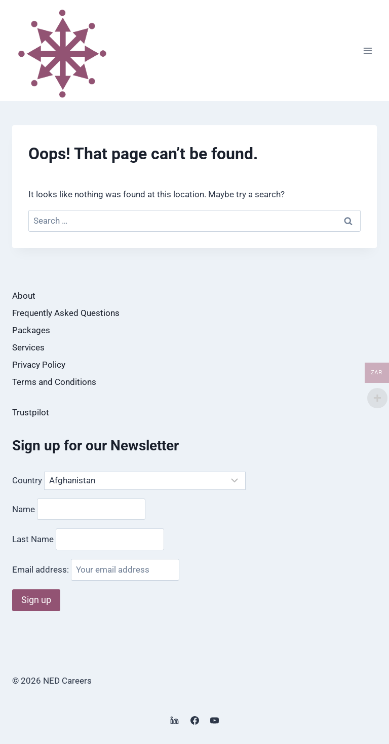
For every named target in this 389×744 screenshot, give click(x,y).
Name (23, 509)
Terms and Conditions (54, 382)
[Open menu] (367, 50)
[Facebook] (194, 720)
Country (27, 480)
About (23, 296)
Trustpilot (30, 412)
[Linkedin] (174, 720)
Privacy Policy (38, 365)
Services (28, 347)
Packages (31, 330)
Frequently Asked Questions (66, 313)
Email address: (95, 569)
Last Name (33, 539)
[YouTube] (214, 720)
